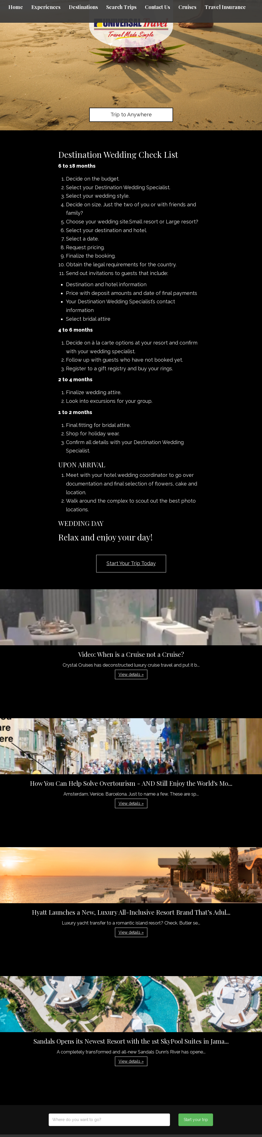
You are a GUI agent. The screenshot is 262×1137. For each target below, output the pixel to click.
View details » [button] (131, 674)
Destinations (83, 7)
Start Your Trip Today (131, 563)
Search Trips (121, 7)
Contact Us (157, 7)
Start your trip (196, 1119)
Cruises (187, 7)
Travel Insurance (225, 7)
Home (15, 7)
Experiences (45, 7)
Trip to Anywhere (131, 114)
